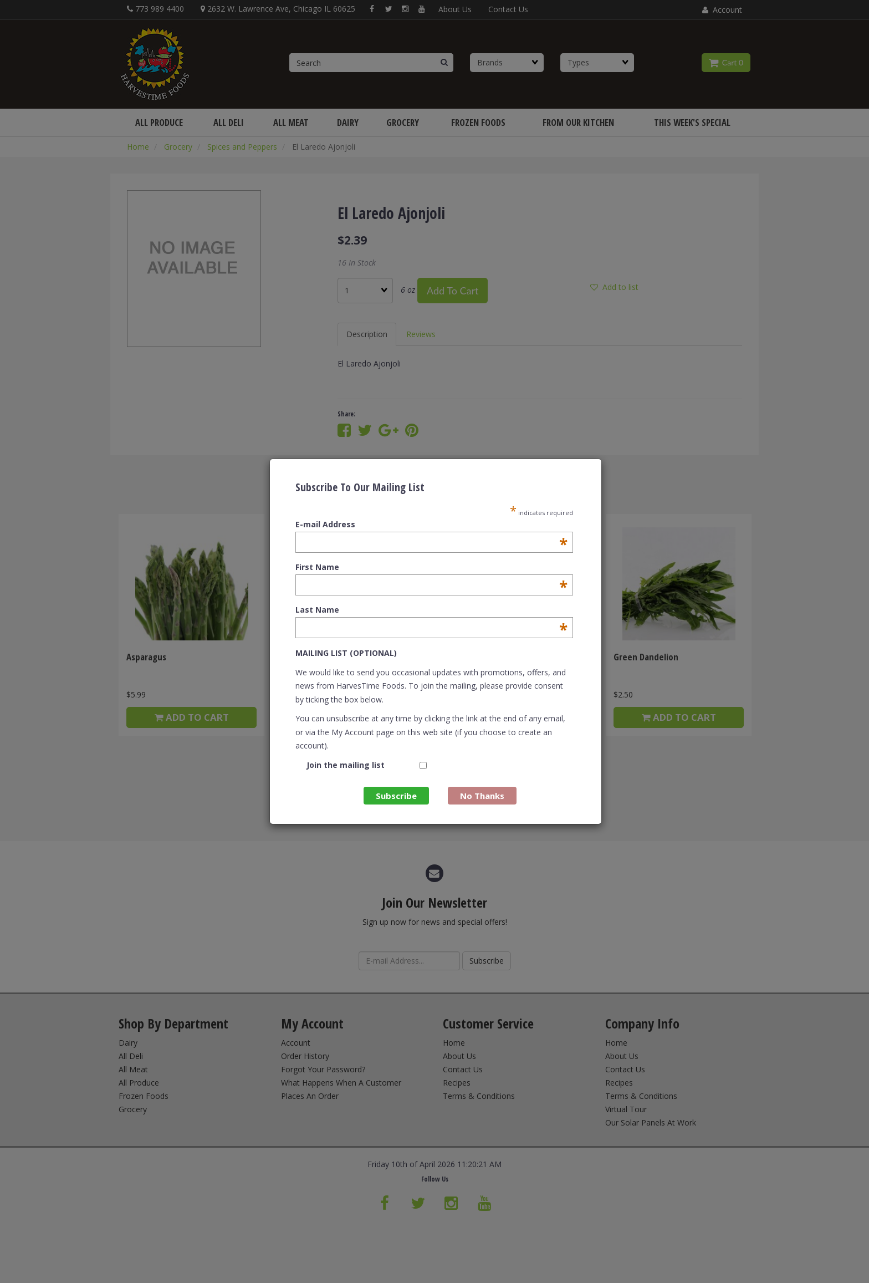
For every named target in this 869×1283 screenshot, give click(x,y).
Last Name (431, 609)
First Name (431, 567)
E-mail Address (431, 524)
